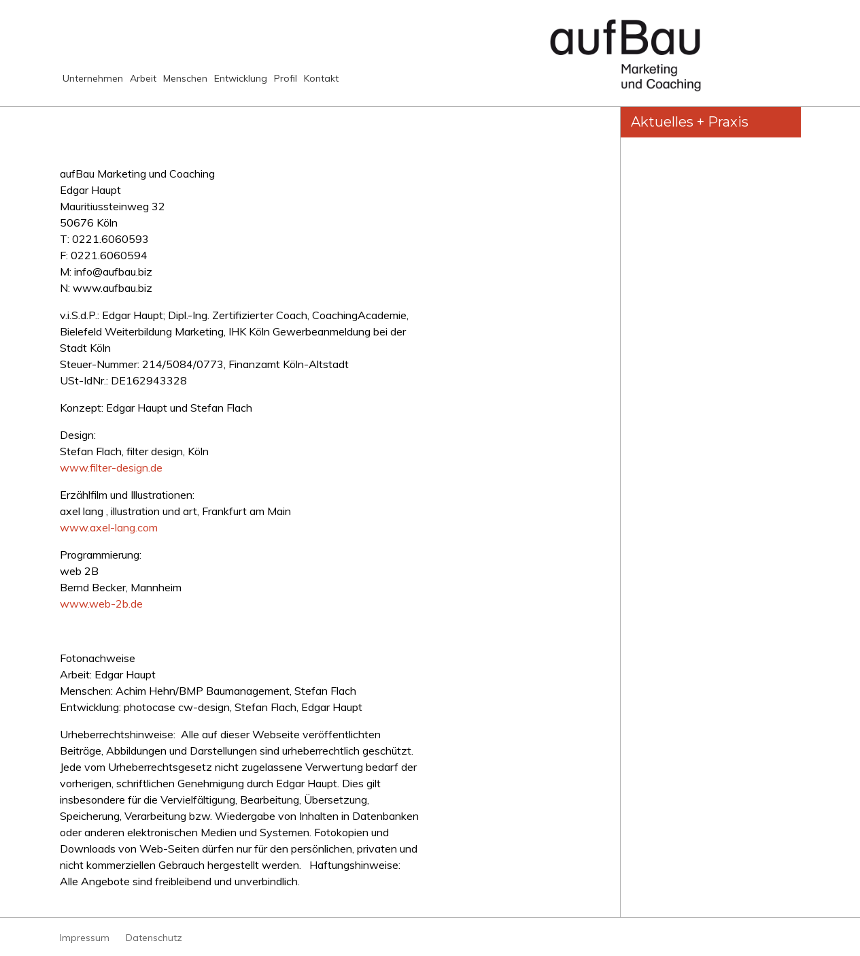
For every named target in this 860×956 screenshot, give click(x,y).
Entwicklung (315, 84)
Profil (383, 84)
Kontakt (436, 84)
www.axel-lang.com (109, 527)
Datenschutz (154, 938)
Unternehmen (98, 84)
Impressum (84, 938)
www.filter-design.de (112, 467)
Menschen (235, 84)
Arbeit (172, 84)
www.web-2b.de (101, 603)
